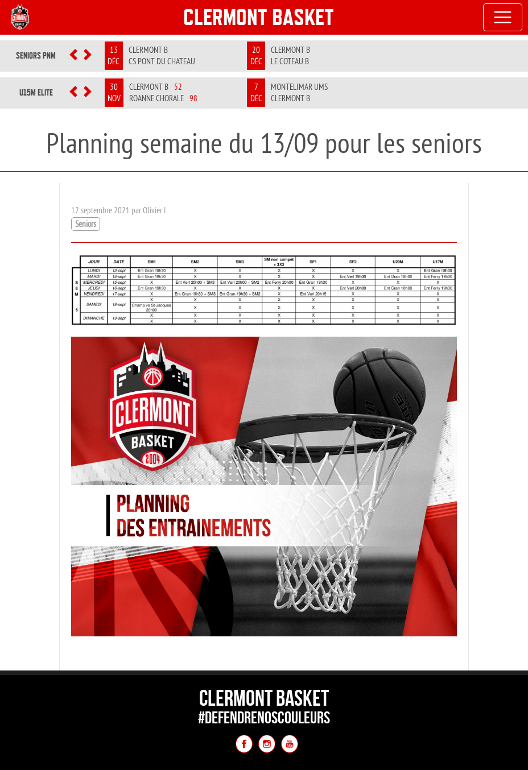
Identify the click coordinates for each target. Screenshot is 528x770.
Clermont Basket (258, 17)
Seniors (85, 223)
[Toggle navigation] (503, 17)
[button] (73, 55)
